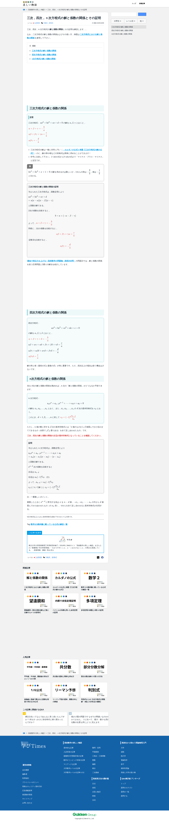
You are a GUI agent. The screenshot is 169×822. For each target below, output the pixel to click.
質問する (124, 796)
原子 (122, 764)
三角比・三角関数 (98, 756)
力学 (122, 748)
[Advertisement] (65, 83)
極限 (94, 764)
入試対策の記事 (69, 752)
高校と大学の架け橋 (128, 772)
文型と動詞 (96, 792)
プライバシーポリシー (30, 782)
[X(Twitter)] (98, 557)
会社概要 (25, 770)
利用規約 (25, 778)
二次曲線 (95, 772)
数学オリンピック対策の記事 (74, 760)
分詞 (94, 800)
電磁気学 (124, 760)
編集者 (24, 774)
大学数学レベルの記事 (72, 768)
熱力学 (123, 756)
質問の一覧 (125, 792)
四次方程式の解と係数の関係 (44, 55)
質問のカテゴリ (126, 788)
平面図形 (95, 752)
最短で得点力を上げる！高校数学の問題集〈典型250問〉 (51, 261)
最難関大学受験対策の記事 (73, 756)
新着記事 (142, 3)
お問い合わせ (27, 803)
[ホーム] (24, 9)
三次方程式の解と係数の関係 (44, 51)
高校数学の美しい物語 (36, 10)
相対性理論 (125, 768)
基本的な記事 (68, 748)
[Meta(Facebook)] (102, 557)
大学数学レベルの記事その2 (74, 772)
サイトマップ (27, 799)
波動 (122, 752)
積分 (94, 768)
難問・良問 (96, 748)
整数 (94, 760)
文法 (94, 783)
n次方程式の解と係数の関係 (44, 59)
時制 (94, 796)
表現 (94, 788)
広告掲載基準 (27, 790)
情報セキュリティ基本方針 (32, 786)
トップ (134, 3)
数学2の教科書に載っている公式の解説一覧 (49, 524)
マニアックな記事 (70, 764)
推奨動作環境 (27, 794)
